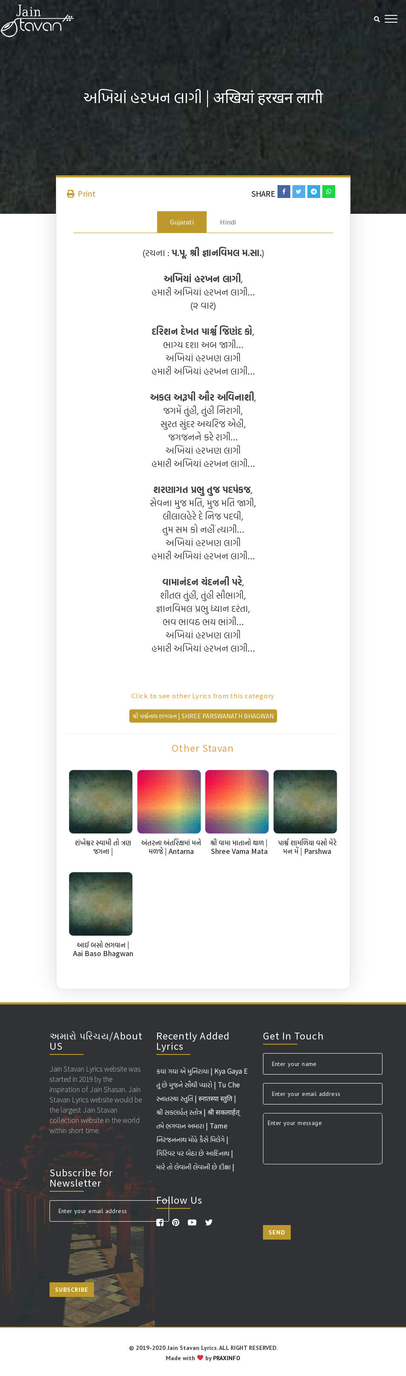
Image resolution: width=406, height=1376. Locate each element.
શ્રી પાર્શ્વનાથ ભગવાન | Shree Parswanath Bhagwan (203, 716)
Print (81, 193)
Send (277, 1232)
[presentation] (114, 1247)
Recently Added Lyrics (193, 1040)
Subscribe (71, 1289)
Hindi (228, 221)
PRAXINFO (226, 1358)
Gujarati (182, 221)
